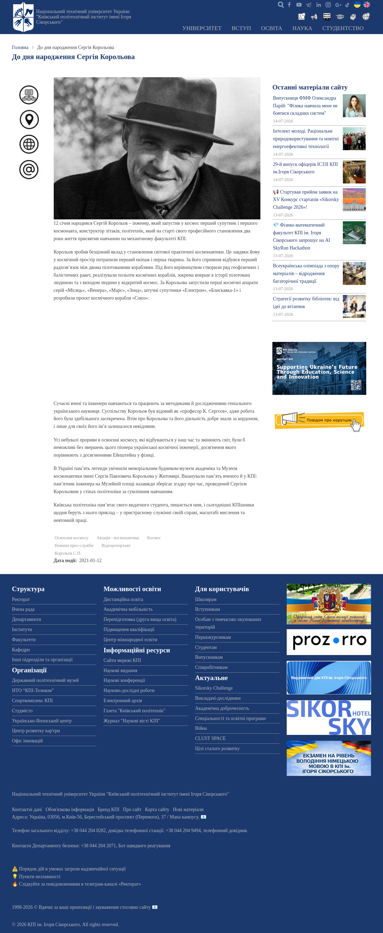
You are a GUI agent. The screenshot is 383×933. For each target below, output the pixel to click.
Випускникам (209, 657)
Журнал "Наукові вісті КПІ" (131, 720)
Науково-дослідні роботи (129, 690)
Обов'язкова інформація (70, 809)
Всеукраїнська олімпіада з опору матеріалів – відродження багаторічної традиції (306, 273)
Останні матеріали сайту (310, 87)
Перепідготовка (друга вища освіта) (139, 619)
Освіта (271, 28)
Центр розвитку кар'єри (36, 730)
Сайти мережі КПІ (122, 660)
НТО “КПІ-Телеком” (33, 690)
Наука (302, 28)
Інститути (22, 629)
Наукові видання (120, 670)
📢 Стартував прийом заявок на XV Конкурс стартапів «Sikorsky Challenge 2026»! (306, 199)
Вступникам (207, 609)
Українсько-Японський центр (42, 720)
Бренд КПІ (108, 809)
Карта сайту (157, 809)
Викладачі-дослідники (218, 698)
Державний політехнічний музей (45, 680)
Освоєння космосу (72, 537)
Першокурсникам (213, 637)
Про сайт (132, 809)
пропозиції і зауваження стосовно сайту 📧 (114, 907)
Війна (201, 728)
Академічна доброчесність (222, 708)
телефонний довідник (225, 830)
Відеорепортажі (116, 545)
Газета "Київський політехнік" (134, 710)
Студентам (206, 647)
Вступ (241, 28)
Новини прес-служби (74, 545)
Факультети (24, 639)
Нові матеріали (188, 809)
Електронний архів (122, 700)
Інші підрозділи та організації (42, 659)
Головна (20, 47)
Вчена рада (23, 609)
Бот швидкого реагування (144, 845)
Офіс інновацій (27, 740)
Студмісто (22, 710)
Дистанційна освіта (123, 599)
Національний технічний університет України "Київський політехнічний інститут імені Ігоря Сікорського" (83, 17)
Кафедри (21, 649)
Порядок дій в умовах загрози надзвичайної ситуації (72, 868)
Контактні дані (27, 809)
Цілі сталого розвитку (217, 748)
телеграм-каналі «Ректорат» (113, 884)
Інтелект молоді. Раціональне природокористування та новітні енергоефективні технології (306, 138)
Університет (202, 28)
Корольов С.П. (68, 553)
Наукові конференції (124, 680)
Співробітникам (211, 667)
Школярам (206, 599)
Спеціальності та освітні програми (230, 718)
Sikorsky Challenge (214, 688)
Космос (154, 537)
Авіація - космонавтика (118, 537)
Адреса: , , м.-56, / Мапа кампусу (105, 817)
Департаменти (26, 619)
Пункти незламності (39, 876)
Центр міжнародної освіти (130, 639)
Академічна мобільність (128, 609)
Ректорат (21, 599)
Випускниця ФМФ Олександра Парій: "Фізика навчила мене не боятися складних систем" (305, 105)
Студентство (343, 28)
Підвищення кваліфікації (128, 629)
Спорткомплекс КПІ (32, 700)
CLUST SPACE (210, 738)
